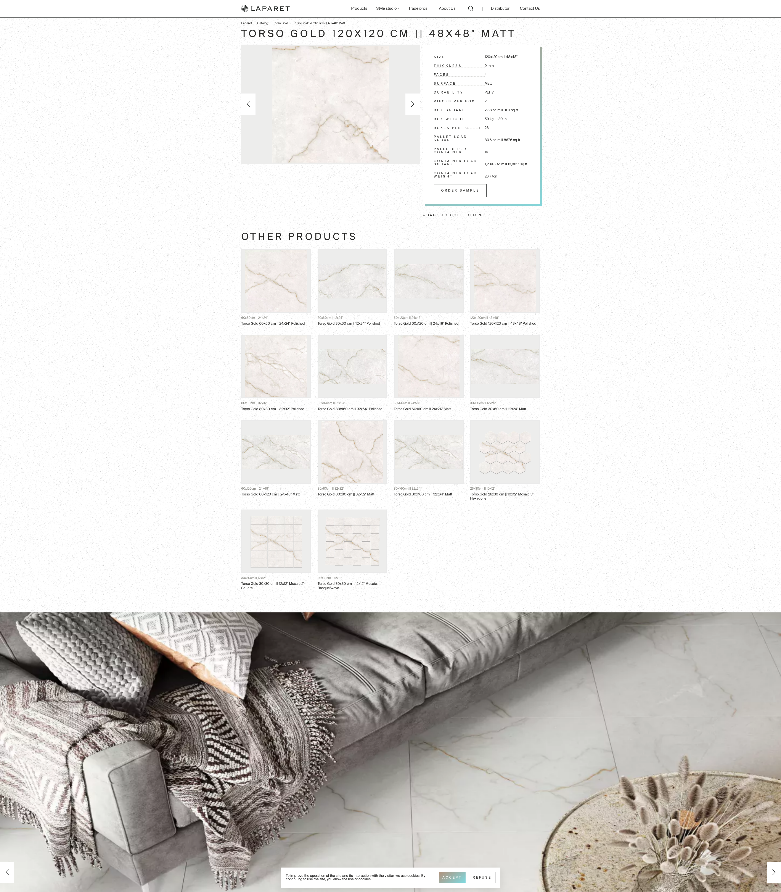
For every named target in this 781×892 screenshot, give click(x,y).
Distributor (500, 9)
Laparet (246, 23)
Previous (248, 104)
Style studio (387, 9)
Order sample (460, 190)
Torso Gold (280, 23)
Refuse (482, 877)
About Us (448, 9)
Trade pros (419, 9)
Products (359, 9)
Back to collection (454, 215)
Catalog (262, 23)
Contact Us (530, 9)
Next (412, 104)
